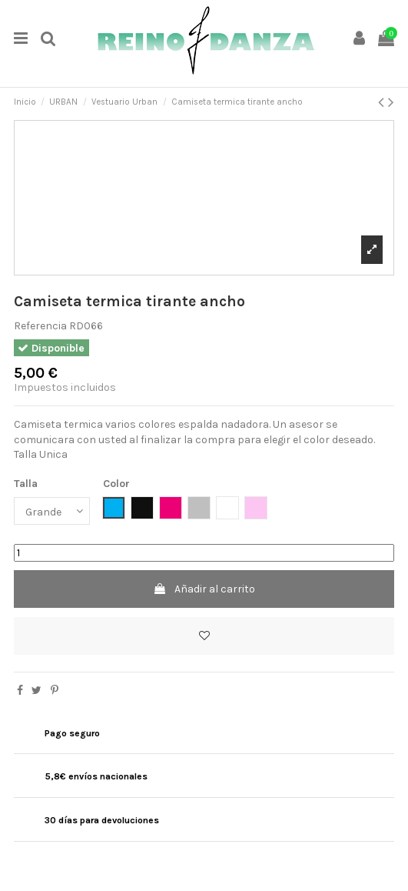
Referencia (40, 325)
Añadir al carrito (204, 589)
